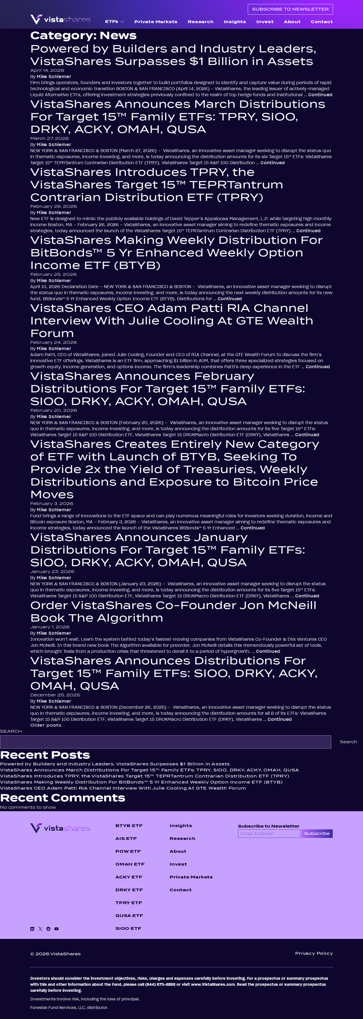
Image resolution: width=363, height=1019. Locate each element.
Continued (320, 94)
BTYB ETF (128, 825)
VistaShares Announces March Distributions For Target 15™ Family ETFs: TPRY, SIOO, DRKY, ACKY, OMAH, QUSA (177, 116)
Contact (322, 21)
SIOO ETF (128, 928)
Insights (235, 21)
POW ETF (128, 851)
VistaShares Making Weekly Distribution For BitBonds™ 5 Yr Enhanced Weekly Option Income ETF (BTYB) (176, 252)
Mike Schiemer (54, 76)
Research (201, 21)
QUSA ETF (129, 915)
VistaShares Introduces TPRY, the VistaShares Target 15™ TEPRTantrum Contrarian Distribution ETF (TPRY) (157, 184)
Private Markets (156, 21)
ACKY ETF (128, 877)
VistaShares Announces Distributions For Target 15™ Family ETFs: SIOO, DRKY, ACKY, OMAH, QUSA (174, 673)
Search (11, 731)
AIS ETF (126, 838)
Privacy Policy (314, 953)
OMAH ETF (129, 864)
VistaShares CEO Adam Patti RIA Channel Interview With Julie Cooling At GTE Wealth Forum (172, 320)
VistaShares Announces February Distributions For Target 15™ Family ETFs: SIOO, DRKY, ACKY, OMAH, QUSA (168, 388)
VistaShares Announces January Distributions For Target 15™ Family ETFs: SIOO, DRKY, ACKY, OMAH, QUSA (168, 550)
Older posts (46, 725)
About (292, 21)
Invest (265, 21)
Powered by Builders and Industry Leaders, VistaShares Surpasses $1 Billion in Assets (173, 54)
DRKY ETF (129, 890)
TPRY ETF (128, 902)
